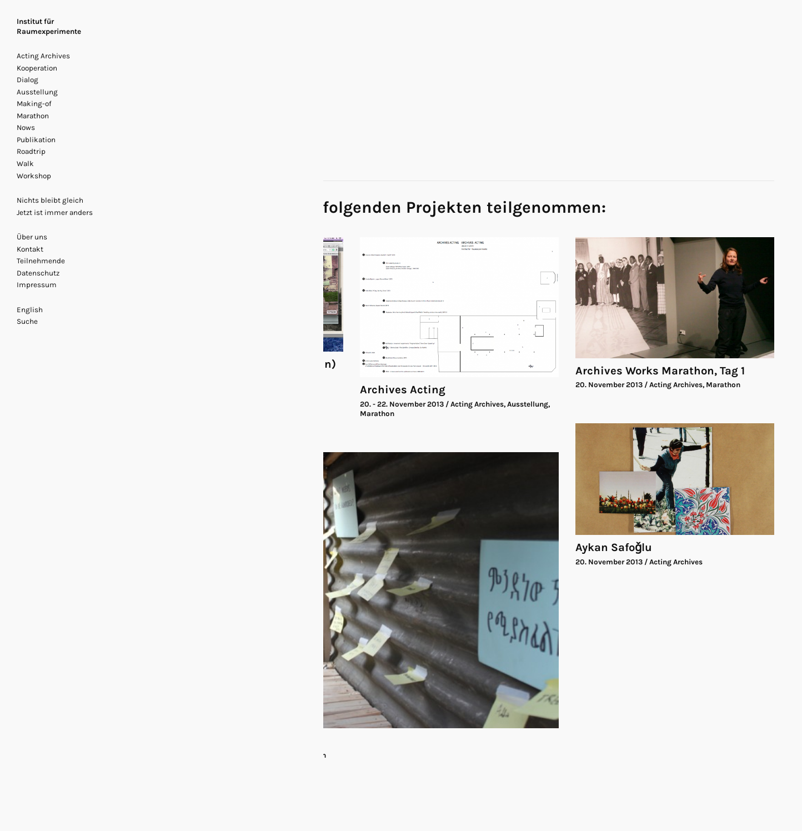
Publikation (36, 140)
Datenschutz (38, 273)
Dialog (27, 80)
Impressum (37, 285)
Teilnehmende (41, 261)
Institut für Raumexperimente (49, 26)
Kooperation (37, 68)
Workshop (34, 176)
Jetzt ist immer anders (55, 212)
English (30, 310)
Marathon (33, 116)
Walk (25, 163)
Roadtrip (31, 151)
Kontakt (30, 249)
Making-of (34, 103)
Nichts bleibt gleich (50, 200)
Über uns (32, 237)
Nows (26, 127)
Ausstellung (37, 92)
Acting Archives (43, 56)
